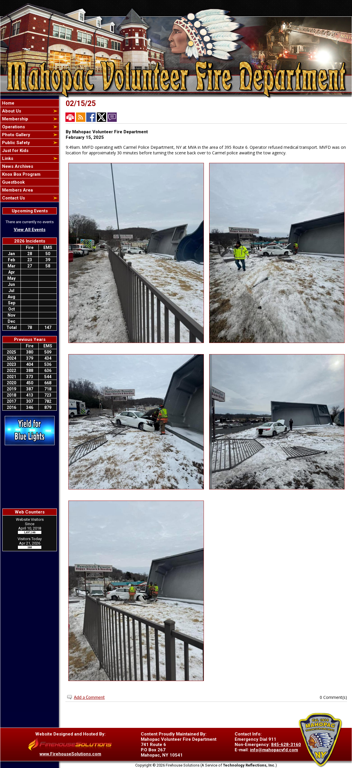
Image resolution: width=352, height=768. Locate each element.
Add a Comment (89, 697)
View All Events (29, 229)
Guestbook (13, 182)
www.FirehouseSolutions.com (70, 754)
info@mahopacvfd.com (274, 749)
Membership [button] (14, 119)
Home (7, 103)
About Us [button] (11, 111)
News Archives (17, 166)
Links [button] (7, 158)
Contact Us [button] (13, 198)
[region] (29, 150)
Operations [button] (13, 126)
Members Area (17, 190)
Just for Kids (14, 150)
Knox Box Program (20, 174)
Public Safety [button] (15, 142)
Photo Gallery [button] (15, 134)
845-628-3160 (286, 744)
